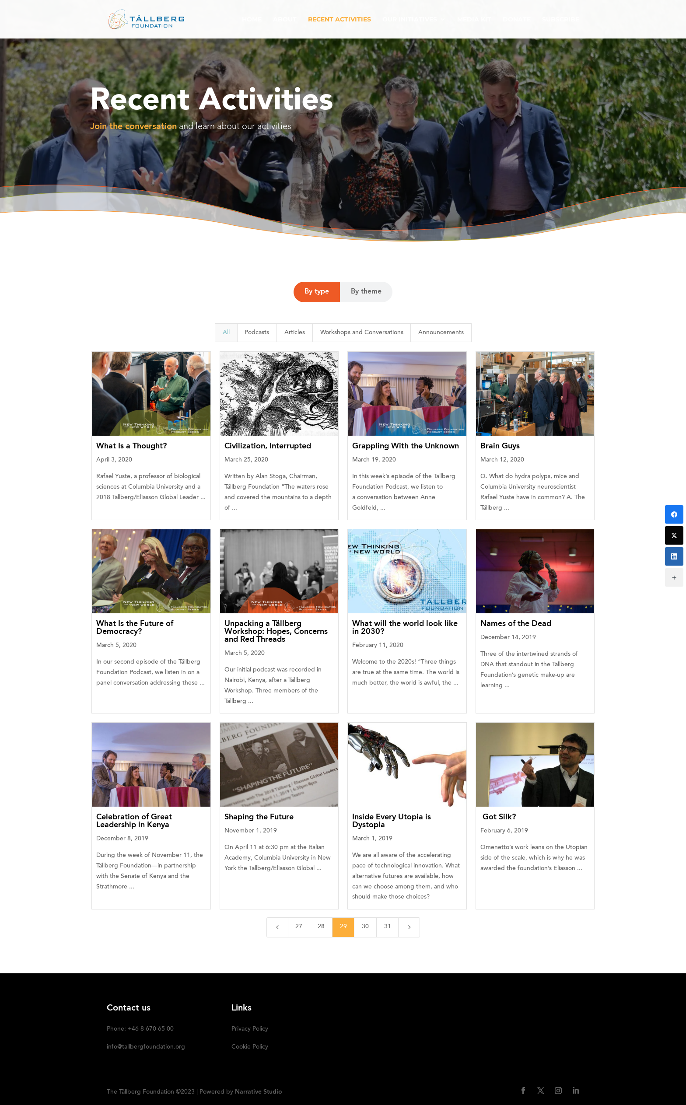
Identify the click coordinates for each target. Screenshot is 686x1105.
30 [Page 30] (365, 927)
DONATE (517, 19)
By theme (366, 291)
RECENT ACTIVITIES (339, 19)
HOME (252, 19)
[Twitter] (674, 535)
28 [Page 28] (321, 927)
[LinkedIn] (674, 556)
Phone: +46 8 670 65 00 (140, 1029)
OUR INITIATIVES (409, 19)
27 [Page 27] (298, 927)
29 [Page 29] (343, 927)
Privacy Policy (249, 1029)
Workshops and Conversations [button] (361, 333)
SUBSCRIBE (560, 19)
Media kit (474, 19)
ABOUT (285, 19)
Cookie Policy (249, 1047)
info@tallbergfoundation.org (146, 1047)
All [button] (226, 333)
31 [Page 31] (387, 927)
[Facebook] (674, 514)
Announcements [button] (441, 333)
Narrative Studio (258, 1092)
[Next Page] (409, 927)
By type (316, 291)
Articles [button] (294, 333)
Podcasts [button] (257, 333)
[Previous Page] (277, 927)
